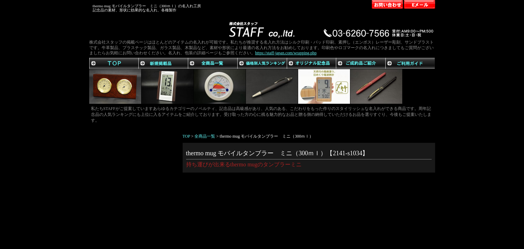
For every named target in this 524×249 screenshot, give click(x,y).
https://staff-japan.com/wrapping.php (286, 52)
